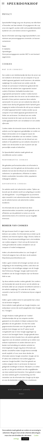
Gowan (33, 389)
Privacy (21, 394)
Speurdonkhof (22, 3)
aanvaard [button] (25, 439)
